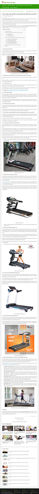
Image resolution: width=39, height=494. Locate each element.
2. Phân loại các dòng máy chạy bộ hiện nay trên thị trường (14, 32)
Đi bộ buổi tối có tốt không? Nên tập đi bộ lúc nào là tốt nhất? (18, 451)
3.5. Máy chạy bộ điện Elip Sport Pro (12, 43)
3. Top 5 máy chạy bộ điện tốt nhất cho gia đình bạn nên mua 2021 (15, 37)
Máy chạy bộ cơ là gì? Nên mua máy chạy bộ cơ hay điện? (18, 90)
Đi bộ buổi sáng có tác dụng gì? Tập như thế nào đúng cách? (18, 454)
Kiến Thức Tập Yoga (28, 5)
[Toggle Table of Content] (24, 29)
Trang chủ (4, 5)
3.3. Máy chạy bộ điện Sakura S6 (11, 41)
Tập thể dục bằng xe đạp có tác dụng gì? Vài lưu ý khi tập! (18, 469)
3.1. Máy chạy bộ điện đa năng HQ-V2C (12, 39)
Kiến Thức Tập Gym (20, 5)
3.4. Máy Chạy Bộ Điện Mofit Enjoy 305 (12, 42)
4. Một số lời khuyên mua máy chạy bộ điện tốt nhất (12, 44)
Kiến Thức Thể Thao (11, 5)
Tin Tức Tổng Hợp (13, 7)
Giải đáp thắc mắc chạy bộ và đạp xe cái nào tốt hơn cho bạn (18, 476)
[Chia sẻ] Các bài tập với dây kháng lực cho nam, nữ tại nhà (18, 462)
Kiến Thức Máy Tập (5, 7)
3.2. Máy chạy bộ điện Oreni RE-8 (11, 40)
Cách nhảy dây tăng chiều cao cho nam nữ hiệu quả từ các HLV (18, 483)
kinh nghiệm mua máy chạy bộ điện (9, 364)
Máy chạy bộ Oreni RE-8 (6, 181)
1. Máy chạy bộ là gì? (8, 31)
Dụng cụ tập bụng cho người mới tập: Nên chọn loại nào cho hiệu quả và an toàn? (19, 442)
